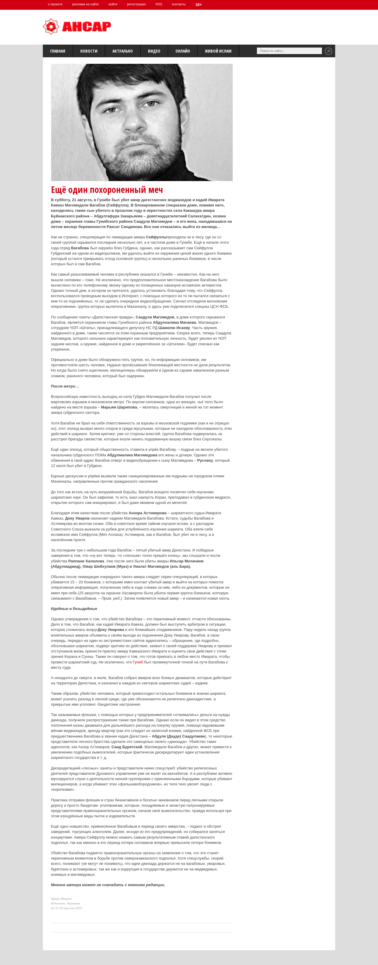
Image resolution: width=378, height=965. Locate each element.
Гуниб (138, 662)
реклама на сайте (85, 4)
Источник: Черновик (65, 903)
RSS (159, 4)
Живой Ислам (218, 51)
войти (113, 4)
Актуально (123, 51)
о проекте (55, 4)
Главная (57, 51)
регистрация (136, 4)
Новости (88, 51)
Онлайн (182, 51)
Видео (154, 51)
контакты (178, 4)
